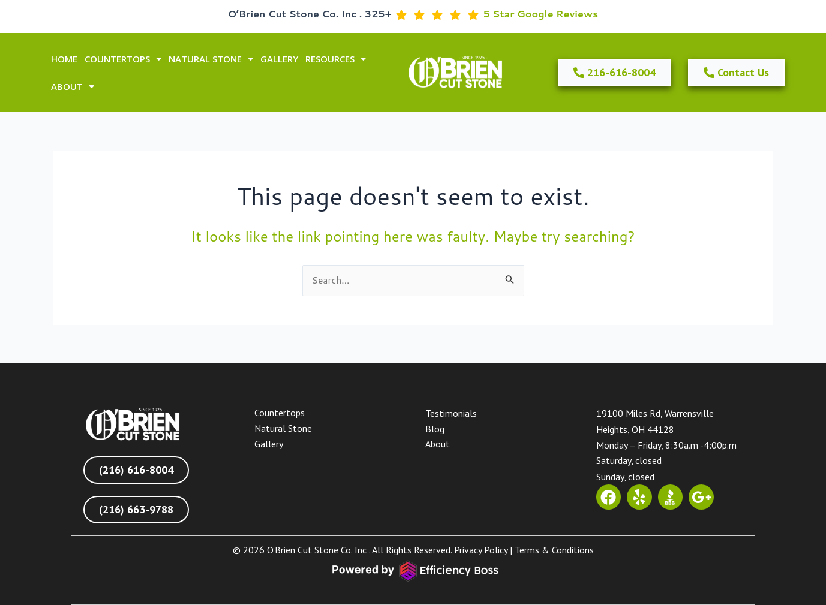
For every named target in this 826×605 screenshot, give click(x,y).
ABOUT (72, 86)
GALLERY (279, 59)
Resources (335, 59)
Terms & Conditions (554, 550)
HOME (64, 59)
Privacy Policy (480, 550)
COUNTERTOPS (123, 59)
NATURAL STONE (211, 59)
